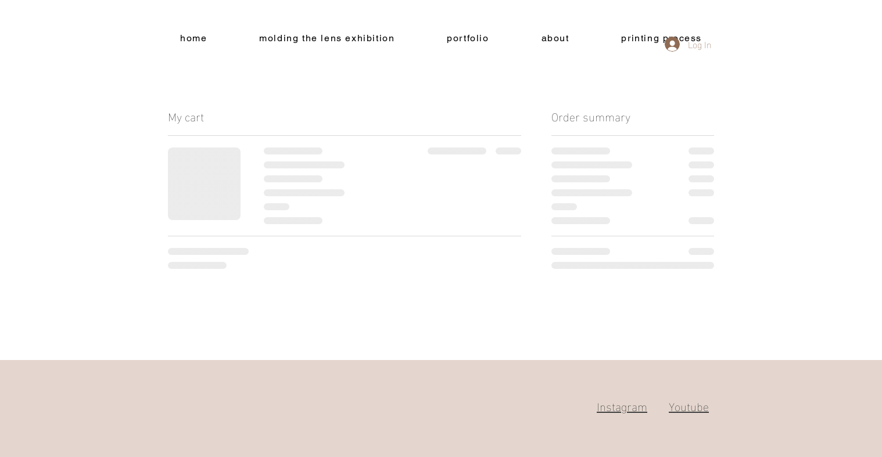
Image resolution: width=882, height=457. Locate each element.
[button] (467, 39)
